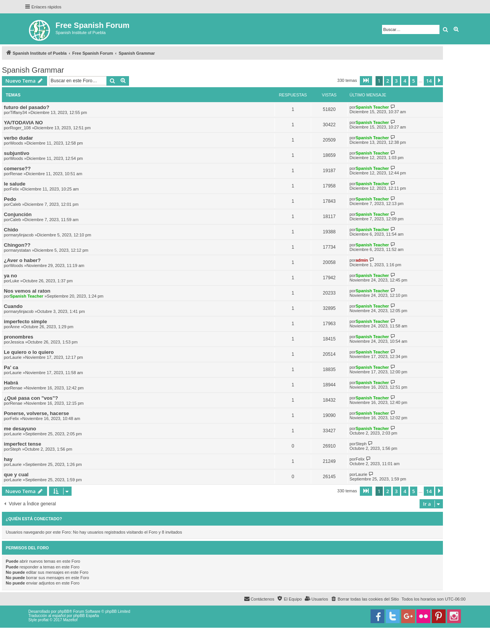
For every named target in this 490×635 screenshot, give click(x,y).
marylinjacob (22, 235)
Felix (14, 189)
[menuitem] (365, 599)
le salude (14, 184)
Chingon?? (17, 245)
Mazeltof (70, 620)
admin (362, 260)
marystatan (20, 250)
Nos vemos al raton (27, 291)
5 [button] (413, 80)
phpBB (63, 611)
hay (8, 459)
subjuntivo (16, 153)
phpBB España (86, 616)
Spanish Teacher (372, 107)
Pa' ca (11, 367)
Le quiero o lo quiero (29, 352)
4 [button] (404, 80)
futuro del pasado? (26, 107)
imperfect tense (22, 444)
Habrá (11, 383)
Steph (15, 449)
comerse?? (17, 168)
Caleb (15, 204)
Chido (11, 230)
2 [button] (387, 80)
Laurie (16, 357)
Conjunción (18, 214)
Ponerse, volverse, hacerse (36, 413)
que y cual (16, 474)
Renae (16, 173)
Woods (16, 143)
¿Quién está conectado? (34, 518)
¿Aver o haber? (22, 260)
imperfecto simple (25, 321)
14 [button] (429, 80)
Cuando (13, 306)
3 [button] (396, 80)
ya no (10, 275)
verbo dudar (18, 138)
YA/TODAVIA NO (23, 122)
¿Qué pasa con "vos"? (31, 398)
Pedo (10, 199)
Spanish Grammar (33, 70)
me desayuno (20, 428)
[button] (366, 80)
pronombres (18, 337)
